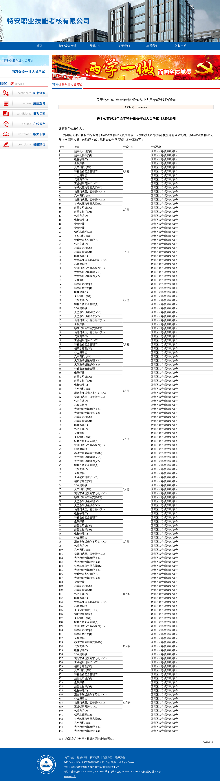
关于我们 (124, 45)
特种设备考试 (67, 45)
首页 (39, 45)
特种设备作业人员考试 (28, 72)
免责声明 (107, 757)
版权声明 (180, 45)
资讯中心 (96, 45)
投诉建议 (95, 757)
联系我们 (152, 45)
